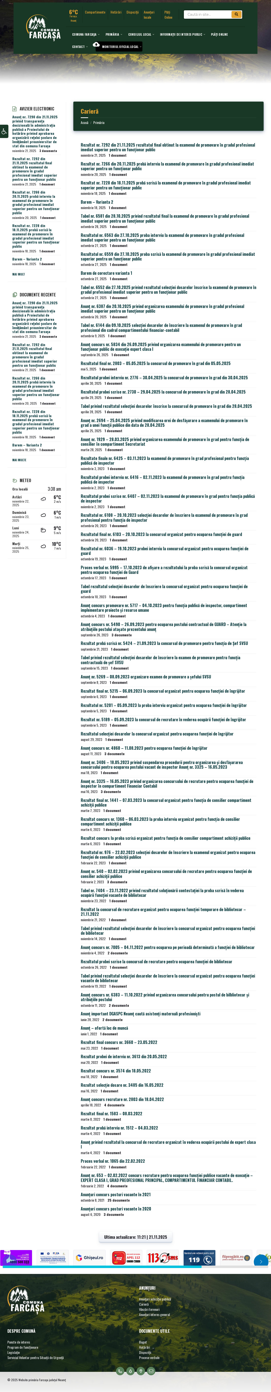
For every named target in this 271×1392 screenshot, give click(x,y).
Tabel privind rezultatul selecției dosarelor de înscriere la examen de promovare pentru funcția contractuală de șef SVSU (160, 660)
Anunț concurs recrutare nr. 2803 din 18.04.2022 (122, 1099)
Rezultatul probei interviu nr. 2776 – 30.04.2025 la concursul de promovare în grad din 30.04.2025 (164, 378)
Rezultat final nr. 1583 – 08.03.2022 (111, 1114)
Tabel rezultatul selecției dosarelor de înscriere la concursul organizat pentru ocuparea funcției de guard (164, 588)
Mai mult (18, 274)
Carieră (144, 1304)
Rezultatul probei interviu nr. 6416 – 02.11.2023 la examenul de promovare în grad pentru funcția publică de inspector (162, 479)
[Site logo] (43, 40)
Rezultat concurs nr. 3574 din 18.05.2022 (116, 1071)
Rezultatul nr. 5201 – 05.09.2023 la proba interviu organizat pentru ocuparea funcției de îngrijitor (164, 705)
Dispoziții (133, 12)
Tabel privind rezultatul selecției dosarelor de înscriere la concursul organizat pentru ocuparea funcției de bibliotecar (168, 930)
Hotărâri (116, 12)
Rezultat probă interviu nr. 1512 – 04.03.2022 (119, 1128)
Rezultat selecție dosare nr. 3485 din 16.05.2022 (122, 1085)
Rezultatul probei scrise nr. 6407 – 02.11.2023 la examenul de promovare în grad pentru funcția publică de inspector (168, 498)
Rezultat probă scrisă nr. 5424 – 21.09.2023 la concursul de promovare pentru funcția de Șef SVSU (164, 643)
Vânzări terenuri (149, 1309)
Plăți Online (168, 14)
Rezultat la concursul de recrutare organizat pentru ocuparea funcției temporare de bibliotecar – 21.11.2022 (163, 911)
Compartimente (95, 12)
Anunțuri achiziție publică (155, 1298)
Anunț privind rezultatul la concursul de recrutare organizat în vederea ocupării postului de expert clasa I (168, 1144)
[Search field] (213, 14)
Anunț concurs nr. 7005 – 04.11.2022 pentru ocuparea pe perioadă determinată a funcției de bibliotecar (168, 947)
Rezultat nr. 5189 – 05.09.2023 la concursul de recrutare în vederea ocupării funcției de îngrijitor (163, 719)
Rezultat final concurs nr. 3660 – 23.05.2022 (119, 1042)
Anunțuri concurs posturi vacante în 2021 (116, 1194)
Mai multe (19, 460)
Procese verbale (149, 1357)
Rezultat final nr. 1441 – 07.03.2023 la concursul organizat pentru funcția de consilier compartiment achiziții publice (166, 802)
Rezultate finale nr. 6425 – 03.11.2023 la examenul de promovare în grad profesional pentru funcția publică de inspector (165, 460)
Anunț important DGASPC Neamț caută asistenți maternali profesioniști (140, 1014)
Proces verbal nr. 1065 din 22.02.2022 (113, 1161)
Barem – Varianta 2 (97, 202)
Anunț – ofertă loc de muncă (104, 1028)
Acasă (84, 122)
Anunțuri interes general (154, 1314)
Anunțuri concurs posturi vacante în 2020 (116, 1209)
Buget (143, 1342)
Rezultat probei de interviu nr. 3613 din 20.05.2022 (124, 1056)
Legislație (13, 1352)
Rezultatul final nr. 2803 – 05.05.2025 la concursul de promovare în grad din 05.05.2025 (156, 363)
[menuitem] (84, 34)
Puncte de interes (18, 1342)
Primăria (98, 122)
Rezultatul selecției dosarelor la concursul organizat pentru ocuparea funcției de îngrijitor (157, 734)
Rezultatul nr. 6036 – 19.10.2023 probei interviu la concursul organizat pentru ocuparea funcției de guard (164, 551)
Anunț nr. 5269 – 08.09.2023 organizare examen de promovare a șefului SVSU (146, 677)
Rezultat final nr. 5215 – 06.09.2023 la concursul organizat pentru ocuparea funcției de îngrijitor (163, 691)
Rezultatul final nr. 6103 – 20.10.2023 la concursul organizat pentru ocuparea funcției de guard (161, 534)
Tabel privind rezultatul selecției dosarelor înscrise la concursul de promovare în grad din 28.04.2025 (166, 406)
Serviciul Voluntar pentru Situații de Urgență (35, 1357)
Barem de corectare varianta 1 (106, 273)
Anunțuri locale (149, 14)
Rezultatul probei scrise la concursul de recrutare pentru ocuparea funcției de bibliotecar (156, 961)
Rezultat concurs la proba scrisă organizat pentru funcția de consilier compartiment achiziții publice (165, 838)
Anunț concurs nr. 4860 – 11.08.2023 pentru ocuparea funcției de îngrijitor (144, 748)
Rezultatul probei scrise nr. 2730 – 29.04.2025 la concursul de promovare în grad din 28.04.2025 (163, 392)
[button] (4, 132)
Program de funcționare (22, 1347)
